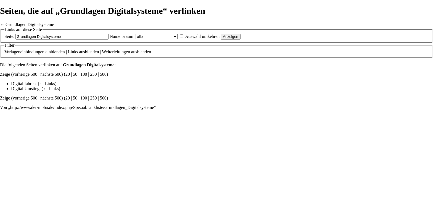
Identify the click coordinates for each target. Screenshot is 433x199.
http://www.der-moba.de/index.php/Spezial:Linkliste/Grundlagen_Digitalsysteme (82, 107)
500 (103, 74)
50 (75, 74)
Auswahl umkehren (202, 36)
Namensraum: (122, 36)
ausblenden (89, 51)
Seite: (9, 36)
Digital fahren (23, 83)
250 (93, 74)
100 (83, 74)
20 (67, 74)
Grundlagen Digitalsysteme (30, 24)
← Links (47, 83)
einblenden (55, 51)
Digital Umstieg (25, 88)
